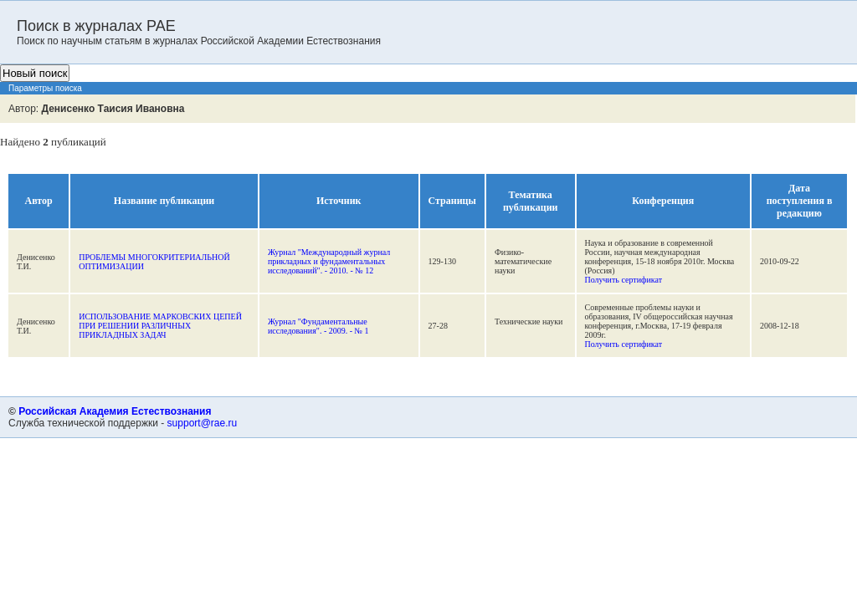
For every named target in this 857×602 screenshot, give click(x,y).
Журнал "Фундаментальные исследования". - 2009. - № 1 (318, 326)
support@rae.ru (202, 423)
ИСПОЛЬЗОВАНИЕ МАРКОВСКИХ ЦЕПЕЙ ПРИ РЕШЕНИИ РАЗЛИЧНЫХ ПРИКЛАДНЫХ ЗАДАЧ (160, 325)
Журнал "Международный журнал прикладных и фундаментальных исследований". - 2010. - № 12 (329, 261)
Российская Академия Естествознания (114, 411)
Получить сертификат (624, 279)
